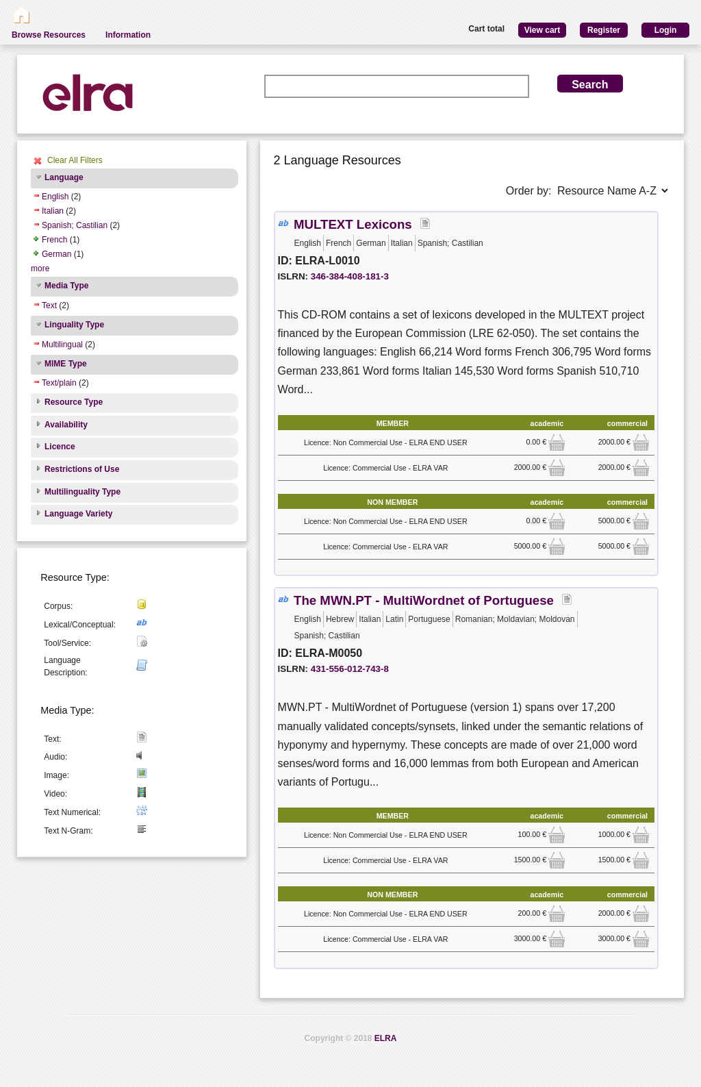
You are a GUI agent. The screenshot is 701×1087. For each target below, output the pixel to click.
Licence (59, 446)
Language (64, 177)
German (56, 254)
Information (128, 35)
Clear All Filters (75, 160)
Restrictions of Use (81, 469)
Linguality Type (74, 324)
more (40, 268)
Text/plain (59, 383)
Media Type (66, 285)
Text (49, 305)
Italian (53, 211)
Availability (66, 424)
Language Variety (78, 513)
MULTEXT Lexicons (353, 224)
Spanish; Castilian (74, 225)
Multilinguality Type (82, 492)
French (54, 240)
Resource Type (73, 402)
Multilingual (62, 344)
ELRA (385, 1038)
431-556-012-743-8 (350, 669)
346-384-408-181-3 (350, 276)
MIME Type (65, 363)
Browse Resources (49, 35)
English (55, 196)
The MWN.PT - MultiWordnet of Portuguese (424, 600)
